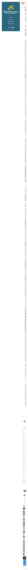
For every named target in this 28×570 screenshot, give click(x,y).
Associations (11, 23)
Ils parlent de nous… (11, 21)
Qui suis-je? (11, 19)
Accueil (10, 17)
